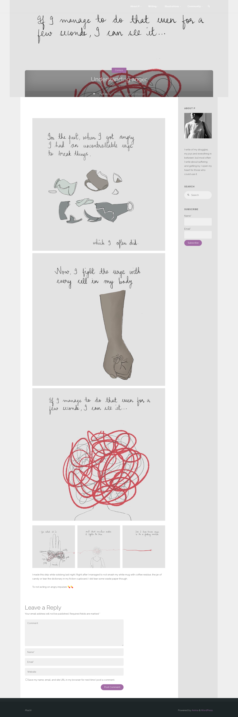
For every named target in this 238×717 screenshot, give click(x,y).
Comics (119, 70)
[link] (208, 6)
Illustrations (104, 94)
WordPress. (207, 710)
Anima (194, 710)
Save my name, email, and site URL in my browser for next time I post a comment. (70, 679)
